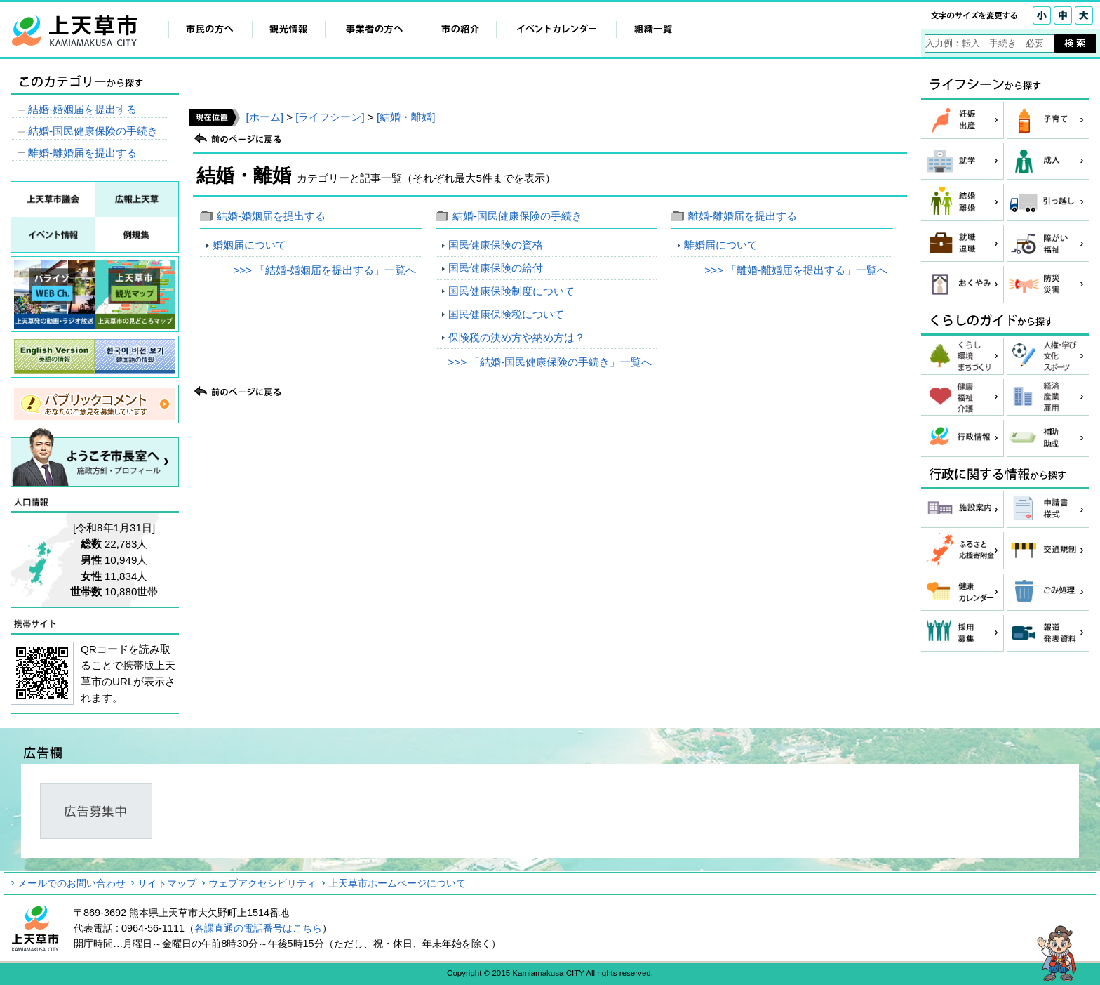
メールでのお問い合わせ (72, 883)
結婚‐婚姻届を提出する (271, 216)
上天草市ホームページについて (397, 883)
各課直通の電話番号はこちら (258, 928)
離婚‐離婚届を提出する (742, 216)
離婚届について (721, 245)
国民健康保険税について (506, 314)
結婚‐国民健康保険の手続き (517, 216)
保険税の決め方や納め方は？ (516, 337)
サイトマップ (167, 883)
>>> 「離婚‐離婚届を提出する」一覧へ (795, 270)
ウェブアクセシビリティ (262, 883)
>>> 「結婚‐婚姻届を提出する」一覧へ (324, 270)
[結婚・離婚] (406, 117)
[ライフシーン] (329, 117)
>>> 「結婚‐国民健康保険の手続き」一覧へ (550, 362)
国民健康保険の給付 (495, 268)
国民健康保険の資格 (495, 245)
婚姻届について (249, 245)
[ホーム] (264, 117)
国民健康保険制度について (511, 291)
